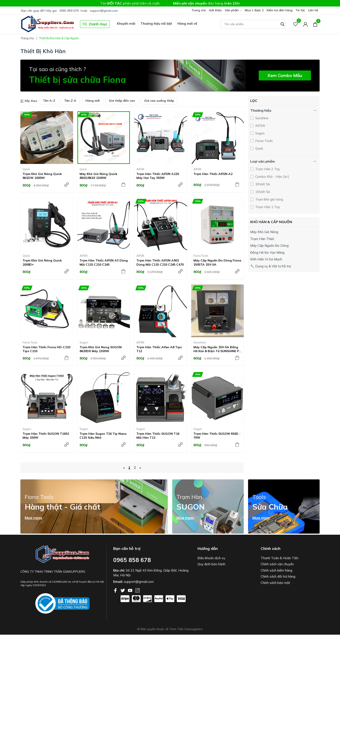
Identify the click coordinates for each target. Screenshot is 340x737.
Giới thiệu (215, 10)
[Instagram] (137, 590)
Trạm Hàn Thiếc (262, 239)
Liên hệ (313, 10)
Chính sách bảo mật (275, 583)
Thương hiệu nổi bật (156, 23)
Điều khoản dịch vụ (211, 558)
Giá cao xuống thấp (159, 101)
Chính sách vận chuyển (277, 564)
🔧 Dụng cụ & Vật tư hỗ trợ (270, 266)
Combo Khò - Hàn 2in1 (271, 177)
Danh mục (94, 24)
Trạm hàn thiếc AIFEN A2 (212, 174)
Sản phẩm (233, 10)
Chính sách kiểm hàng (276, 570)
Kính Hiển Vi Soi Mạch (266, 259)
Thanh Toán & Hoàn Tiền (279, 558)
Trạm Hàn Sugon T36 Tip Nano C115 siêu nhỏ (103, 436)
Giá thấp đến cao (122, 101)
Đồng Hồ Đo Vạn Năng (267, 252)
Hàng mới (92, 101)
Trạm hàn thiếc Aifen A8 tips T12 (159, 349)
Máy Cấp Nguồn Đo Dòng (269, 245)
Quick (26, 169)
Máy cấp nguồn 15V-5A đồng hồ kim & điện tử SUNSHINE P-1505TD (216, 349)
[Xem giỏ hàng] (315, 24)
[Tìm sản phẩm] (253, 24)
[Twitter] (123, 590)
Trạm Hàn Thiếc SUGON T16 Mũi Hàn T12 (157, 436)
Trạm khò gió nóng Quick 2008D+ (42, 262)
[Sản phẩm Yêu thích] (295, 24)
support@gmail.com (104, 11)
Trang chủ (198, 10)
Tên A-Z (49, 101)
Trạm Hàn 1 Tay (267, 207)
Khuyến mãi (126, 23)
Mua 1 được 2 (254, 10)
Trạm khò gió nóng (268, 199)
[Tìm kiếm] (282, 23)
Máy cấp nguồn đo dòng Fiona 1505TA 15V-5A (217, 262)
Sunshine (199, 342)
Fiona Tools (200, 255)
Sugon (84, 342)
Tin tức (300, 10)
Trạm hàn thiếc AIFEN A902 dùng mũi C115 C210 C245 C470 (160, 262)
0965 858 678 (68, 11)
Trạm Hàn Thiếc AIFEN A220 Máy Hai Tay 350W (157, 176)
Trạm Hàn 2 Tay (267, 169)
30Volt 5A (262, 184)
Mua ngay (33, 518)
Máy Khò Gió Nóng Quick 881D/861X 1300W (98, 176)
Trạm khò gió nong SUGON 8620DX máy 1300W (101, 349)
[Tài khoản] (305, 24)
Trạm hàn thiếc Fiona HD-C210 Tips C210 (46, 349)
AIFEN (140, 169)
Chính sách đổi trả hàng (278, 576)
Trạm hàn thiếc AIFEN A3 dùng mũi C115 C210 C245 (104, 262)
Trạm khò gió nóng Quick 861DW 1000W (42, 176)
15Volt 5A (262, 192)
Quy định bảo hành (211, 564)
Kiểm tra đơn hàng (280, 10)
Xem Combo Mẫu (284, 75)
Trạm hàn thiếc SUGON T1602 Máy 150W (46, 436)
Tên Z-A (70, 101)
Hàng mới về (187, 23)
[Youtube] (130, 590)
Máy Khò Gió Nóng (264, 232)
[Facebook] (115, 590)
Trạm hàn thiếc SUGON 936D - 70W (216, 436)
